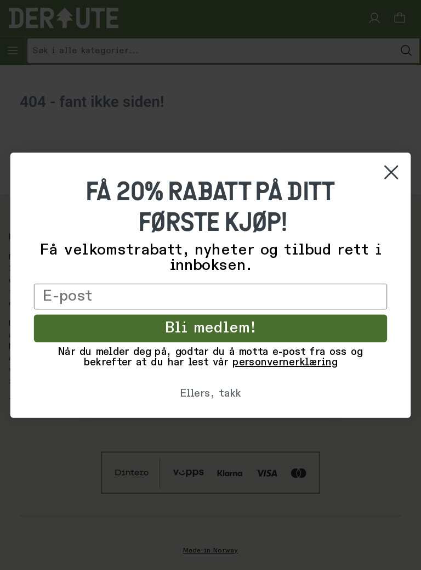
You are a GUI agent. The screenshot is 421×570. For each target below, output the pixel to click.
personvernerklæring (284, 363)
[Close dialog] (391, 171)
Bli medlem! (210, 328)
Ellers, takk (210, 394)
